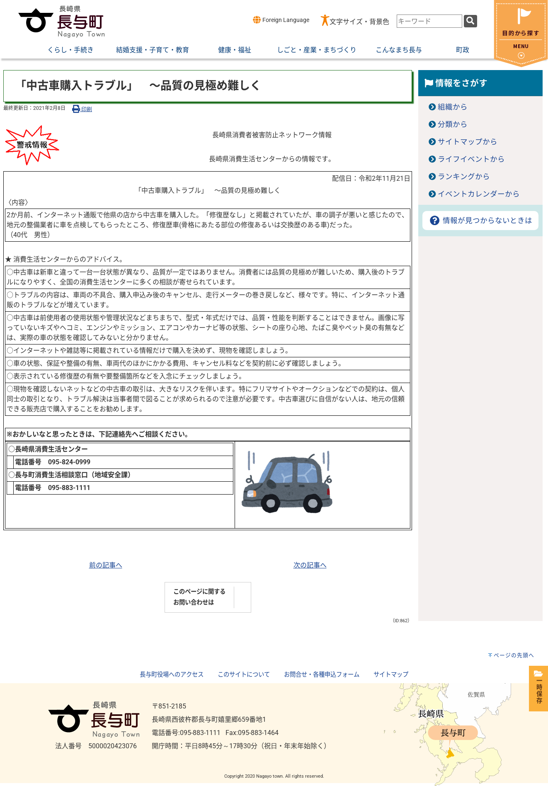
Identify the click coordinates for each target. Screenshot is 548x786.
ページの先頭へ (514, 655)
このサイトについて (244, 674)
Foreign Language (281, 20)
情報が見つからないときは (480, 220)
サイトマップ (390, 674)
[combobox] (429, 21)
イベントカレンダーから (479, 194)
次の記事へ (310, 565)
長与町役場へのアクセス (172, 674)
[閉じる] (521, 65)
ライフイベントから (471, 159)
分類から (453, 124)
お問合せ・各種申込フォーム (321, 674)
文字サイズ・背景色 (359, 22)
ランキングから (464, 176)
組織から (453, 107)
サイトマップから (467, 142)
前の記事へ (105, 565)
